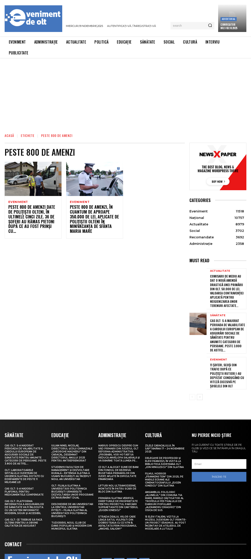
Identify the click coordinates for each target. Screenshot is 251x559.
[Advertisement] (125, 93)
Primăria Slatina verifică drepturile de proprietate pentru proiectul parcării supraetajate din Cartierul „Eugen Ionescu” (118, 479)
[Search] (210, 25)
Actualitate (220, 271)
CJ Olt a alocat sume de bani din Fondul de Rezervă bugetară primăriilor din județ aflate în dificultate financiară (118, 448)
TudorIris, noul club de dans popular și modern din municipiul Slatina (71, 501)
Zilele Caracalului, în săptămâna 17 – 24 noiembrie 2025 (164, 424)
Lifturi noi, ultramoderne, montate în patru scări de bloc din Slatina (117, 464)
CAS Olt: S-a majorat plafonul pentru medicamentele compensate (24, 467)
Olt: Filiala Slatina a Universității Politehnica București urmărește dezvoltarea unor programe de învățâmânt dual (72, 467)
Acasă (9, 135)
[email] (219, 440)
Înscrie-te (219, 452)
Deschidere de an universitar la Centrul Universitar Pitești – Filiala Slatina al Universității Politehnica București (72, 485)
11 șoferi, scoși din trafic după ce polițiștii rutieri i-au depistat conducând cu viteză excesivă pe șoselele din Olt (227, 355)
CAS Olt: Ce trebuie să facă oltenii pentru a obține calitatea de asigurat (23, 498)
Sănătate (218, 307)
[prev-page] (192, 373)
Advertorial (228, 19)
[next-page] (200, 373)
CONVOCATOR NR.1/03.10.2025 (228, 26)
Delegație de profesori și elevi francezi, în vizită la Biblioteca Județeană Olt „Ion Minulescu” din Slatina (164, 438)
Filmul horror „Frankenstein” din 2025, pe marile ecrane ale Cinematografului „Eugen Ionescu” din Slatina (164, 455)
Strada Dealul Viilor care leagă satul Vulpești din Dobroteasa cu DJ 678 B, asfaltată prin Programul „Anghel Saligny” (117, 498)
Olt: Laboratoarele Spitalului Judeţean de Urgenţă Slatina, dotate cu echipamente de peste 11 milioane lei (24, 451)
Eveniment (18, 202)
